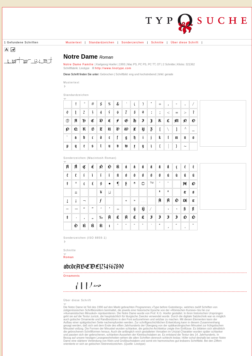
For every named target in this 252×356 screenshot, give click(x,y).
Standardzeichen (101, 42)
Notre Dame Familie (79, 64)
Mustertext (74, 42)
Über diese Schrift (185, 42)
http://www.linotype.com (113, 68)
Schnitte (157, 42)
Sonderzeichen (132, 42)
